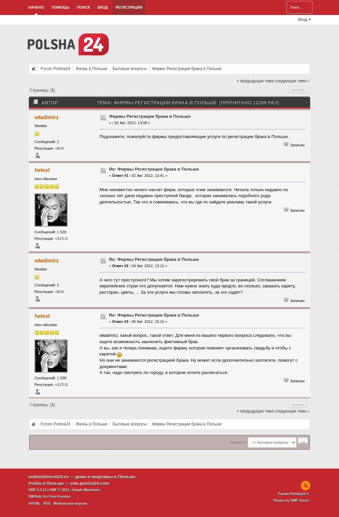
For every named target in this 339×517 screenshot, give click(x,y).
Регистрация (128, 7)
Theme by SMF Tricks (291, 500)
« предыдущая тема (255, 81)
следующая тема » (292, 81)
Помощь (60, 7)
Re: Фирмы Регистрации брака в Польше (154, 169)
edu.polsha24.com (90, 483)
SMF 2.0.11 (37, 490)
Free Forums (59, 496)
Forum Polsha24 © (293, 494)
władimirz (46, 117)
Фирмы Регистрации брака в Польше (150, 116)
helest (42, 170)
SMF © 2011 (59, 490)
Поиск (83, 7)
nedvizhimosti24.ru (48, 476)
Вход (103, 7)
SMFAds (35, 496)
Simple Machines (85, 490)
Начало (36, 7)
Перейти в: (238, 442)
